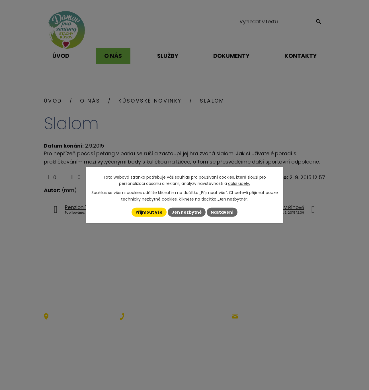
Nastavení (222, 212)
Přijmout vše (149, 212)
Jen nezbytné (187, 212)
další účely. (239, 183)
